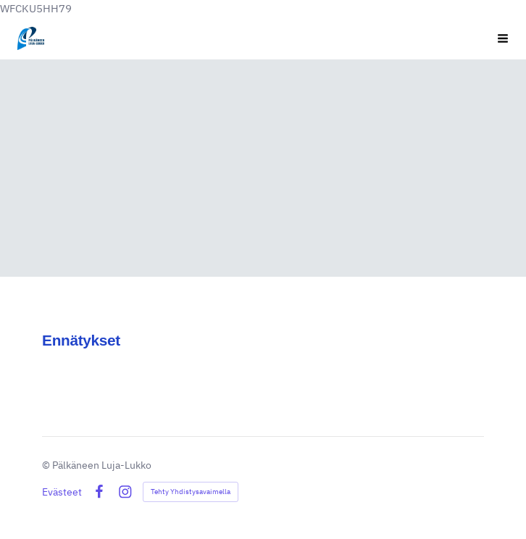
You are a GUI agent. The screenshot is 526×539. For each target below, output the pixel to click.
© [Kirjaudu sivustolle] (47, 464)
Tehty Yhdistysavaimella (190, 491)
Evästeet (62, 491)
